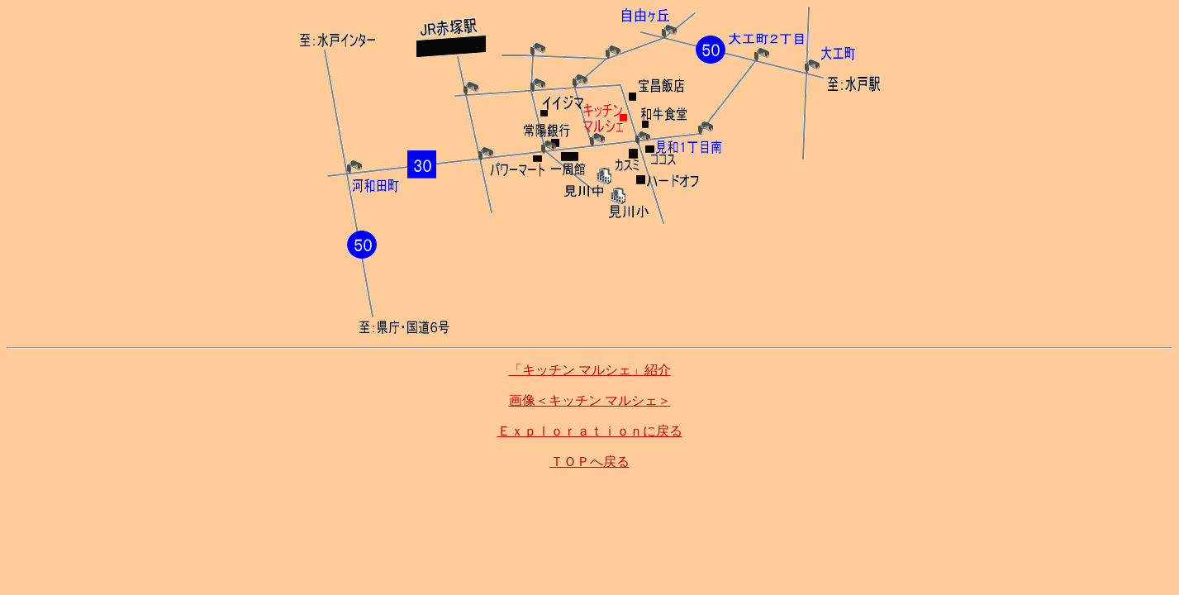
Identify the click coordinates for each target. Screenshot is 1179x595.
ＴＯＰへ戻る (590, 462)
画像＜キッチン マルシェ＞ (590, 400)
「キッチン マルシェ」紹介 (590, 370)
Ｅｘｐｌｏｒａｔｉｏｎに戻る (589, 431)
